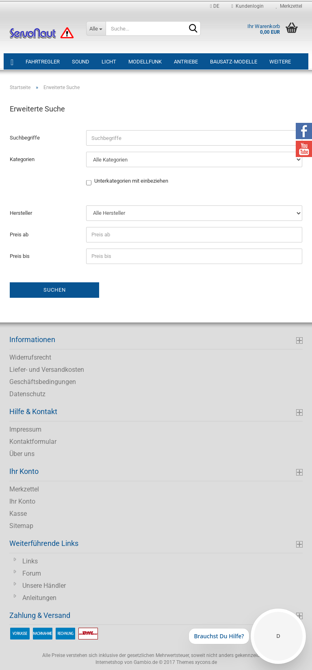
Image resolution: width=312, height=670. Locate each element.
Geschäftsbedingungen (42, 382)
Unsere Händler (44, 585)
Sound (80, 62)
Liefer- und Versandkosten (46, 369)
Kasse (18, 513)
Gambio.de (146, 662)
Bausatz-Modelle (233, 62)
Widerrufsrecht (30, 357)
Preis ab (19, 234)
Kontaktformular (32, 441)
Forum (31, 573)
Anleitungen (39, 598)
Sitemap (21, 526)
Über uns (22, 454)
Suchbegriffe (25, 138)
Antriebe (186, 62)
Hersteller (21, 213)
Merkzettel (289, 6)
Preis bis (20, 256)
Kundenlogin (248, 6)
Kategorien (22, 159)
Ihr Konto (22, 501)
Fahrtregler (43, 62)
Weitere (280, 62)
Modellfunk (145, 62)
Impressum (25, 429)
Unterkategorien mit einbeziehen (131, 181)
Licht (109, 62)
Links (30, 561)
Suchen (54, 290)
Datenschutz (27, 394)
